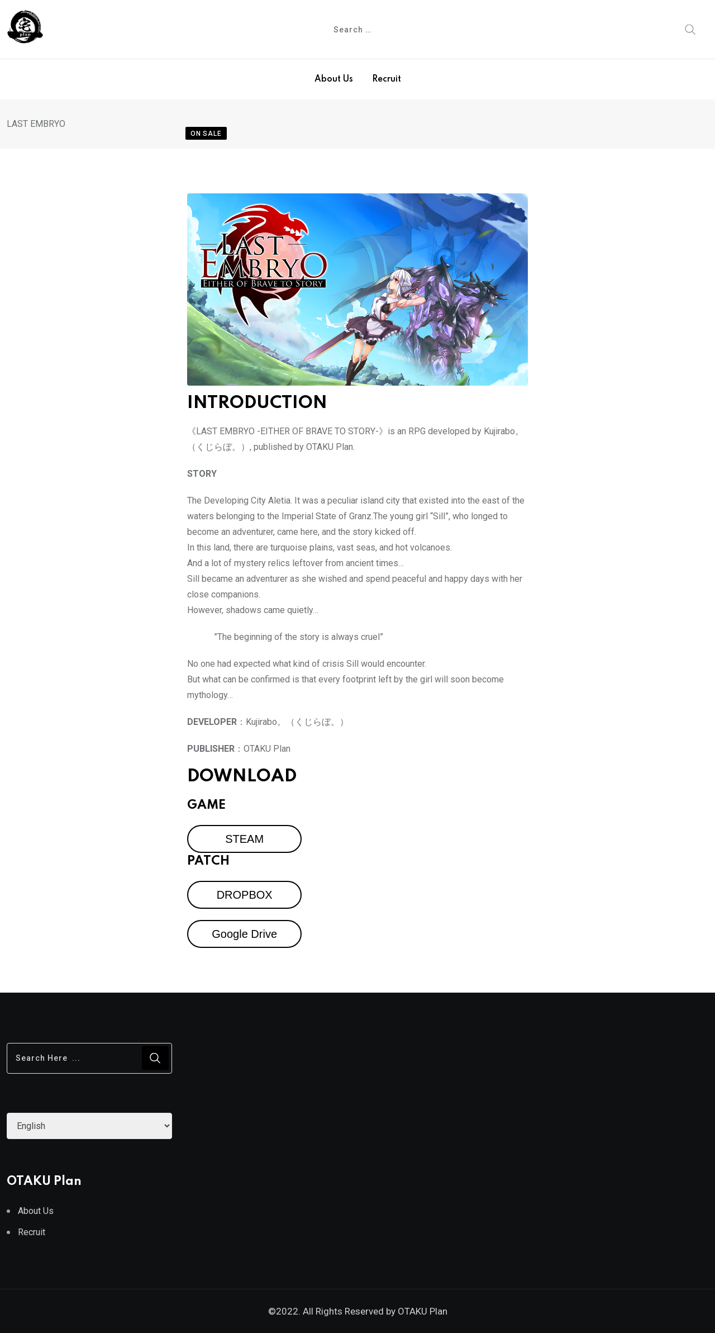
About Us (333, 79)
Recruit (386, 79)
